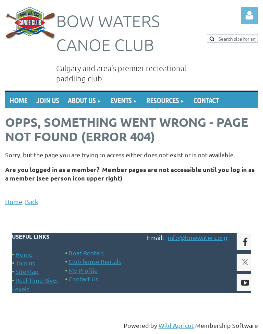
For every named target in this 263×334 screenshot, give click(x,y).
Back (31, 201)
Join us (25, 262)
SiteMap (27, 271)
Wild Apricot (176, 325)
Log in (249, 15)
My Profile (83, 270)
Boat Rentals (86, 252)
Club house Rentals (94, 261)
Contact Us (83, 278)
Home (13, 201)
